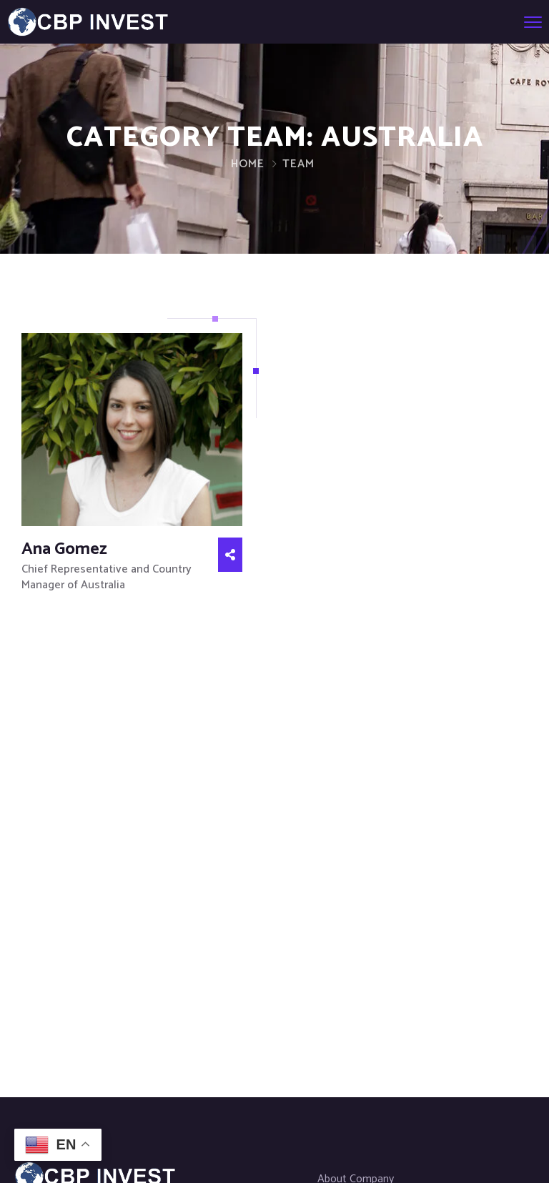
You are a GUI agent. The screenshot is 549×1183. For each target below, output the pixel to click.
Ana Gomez (64, 549)
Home (247, 164)
